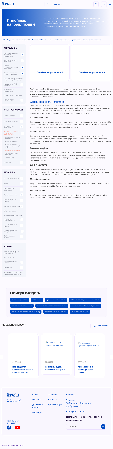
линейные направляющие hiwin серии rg (26, 318)
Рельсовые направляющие (13, 219)
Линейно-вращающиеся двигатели (12, 138)
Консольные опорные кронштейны (11, 252)
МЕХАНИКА (9, 172)
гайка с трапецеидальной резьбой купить (26, 306)
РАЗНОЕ (8, 246)
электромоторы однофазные (57, 306)
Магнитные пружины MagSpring (11, 154)
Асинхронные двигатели (13, 126)
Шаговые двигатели (13, 121)
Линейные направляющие (13, 150)
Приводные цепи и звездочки (13, 231)
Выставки (52, 401)
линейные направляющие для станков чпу (27, 312)
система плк (37, 300)
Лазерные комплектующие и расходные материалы (13, 273)
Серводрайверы (10, 157)
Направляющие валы (13, 178)
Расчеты (36, 406)
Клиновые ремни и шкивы (13, 200)
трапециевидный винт (20, 300)
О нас (35, 401)
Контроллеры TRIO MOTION (13, 84)
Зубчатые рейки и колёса (13, 236)
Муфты (13, 183)
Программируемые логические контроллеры (13, 54)
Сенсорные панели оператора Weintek (13, 73)
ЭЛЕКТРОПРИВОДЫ (13, 109)
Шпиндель (13, 162)
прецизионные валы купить (57, 300)
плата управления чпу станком (56, 318)
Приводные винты (13, 194)
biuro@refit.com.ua (75, 418)
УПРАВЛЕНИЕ (10, 48)
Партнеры (37, 419)
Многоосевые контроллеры (9, 90)
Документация (55, 411)
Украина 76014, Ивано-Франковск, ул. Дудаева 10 (78, 409)
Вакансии (52, 406)
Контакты (70, 401)
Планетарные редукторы (13, 189)
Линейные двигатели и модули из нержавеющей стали (12, 146)
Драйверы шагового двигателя (13, 60)
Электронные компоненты (13, 100)
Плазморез (13, 267)
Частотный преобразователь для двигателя (13, 67)
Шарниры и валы (10, 211)
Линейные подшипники (13, 206)
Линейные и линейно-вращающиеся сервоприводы (13, 133)
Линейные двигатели (11, 141)
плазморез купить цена (81, 318)
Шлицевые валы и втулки (13, 215)
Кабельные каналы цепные (13, 262)
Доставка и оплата (37, 412)
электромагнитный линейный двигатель (61, 312)
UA (104, 4)
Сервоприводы (13, 115)
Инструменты (9, 257)
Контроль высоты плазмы (13, 95)
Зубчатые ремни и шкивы (13, 225)
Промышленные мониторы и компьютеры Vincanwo (13, 79)
